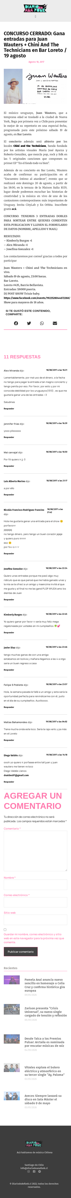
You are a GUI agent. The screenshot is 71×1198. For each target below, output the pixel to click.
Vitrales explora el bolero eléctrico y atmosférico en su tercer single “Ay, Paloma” (45, 1071)
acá (14, 209)
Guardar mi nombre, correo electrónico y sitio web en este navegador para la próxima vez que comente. (34, 938)
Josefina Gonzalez (13, 568)
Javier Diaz (9, 647)
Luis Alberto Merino (14, 481)
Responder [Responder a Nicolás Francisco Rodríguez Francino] (9, 553)
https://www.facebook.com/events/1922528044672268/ (37, 298)
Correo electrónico (17, 895)
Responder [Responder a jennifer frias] (9, 437)
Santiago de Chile (34, 1165)
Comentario (12, 828)
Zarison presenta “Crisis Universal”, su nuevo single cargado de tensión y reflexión (46, 1011)
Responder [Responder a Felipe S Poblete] (9, 707)
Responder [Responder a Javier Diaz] (9, 670)
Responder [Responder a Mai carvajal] (9, 466)
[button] (35, 16)
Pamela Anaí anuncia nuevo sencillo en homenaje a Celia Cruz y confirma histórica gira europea (45, 985)
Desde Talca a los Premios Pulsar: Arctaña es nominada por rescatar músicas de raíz (44, 1042)
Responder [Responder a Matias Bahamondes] (9, 740)
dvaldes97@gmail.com (16, 775)
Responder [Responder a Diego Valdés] (9, 782)
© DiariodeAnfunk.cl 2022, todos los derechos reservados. (34, 1185)
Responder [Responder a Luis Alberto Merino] (9, 494)
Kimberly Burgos (13, 614)
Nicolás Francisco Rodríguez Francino (24, 509)
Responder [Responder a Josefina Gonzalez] (9, 599)
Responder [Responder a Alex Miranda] (9, 408)
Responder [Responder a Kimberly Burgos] (9, 632)
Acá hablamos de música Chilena (34, 1152)
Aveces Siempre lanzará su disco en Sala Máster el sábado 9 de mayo (43, 1099)
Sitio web (10, 912)
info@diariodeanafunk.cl (34, 1168)
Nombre (10, 877)
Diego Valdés (11, 755)
